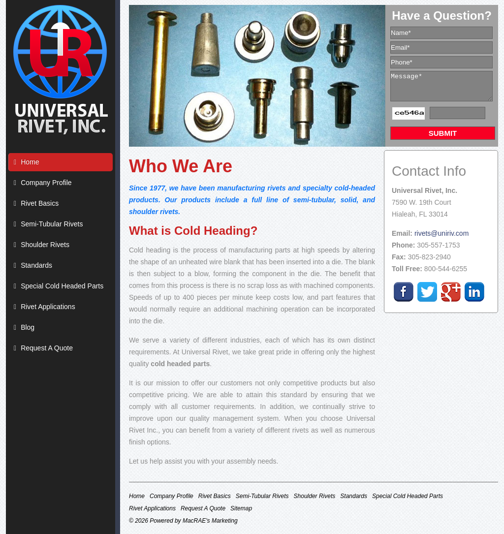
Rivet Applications (48, 307)
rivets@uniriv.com (441, 233)
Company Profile (46, 183)
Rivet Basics (40, 203)
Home (30, 162)
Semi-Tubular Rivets (52, 224)
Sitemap (241, 508)
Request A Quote (47, 348)
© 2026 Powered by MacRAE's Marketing (183, 520)
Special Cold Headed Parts (62, 286)
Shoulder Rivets (45, 245)
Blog (27, 327)
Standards (36, 265)
